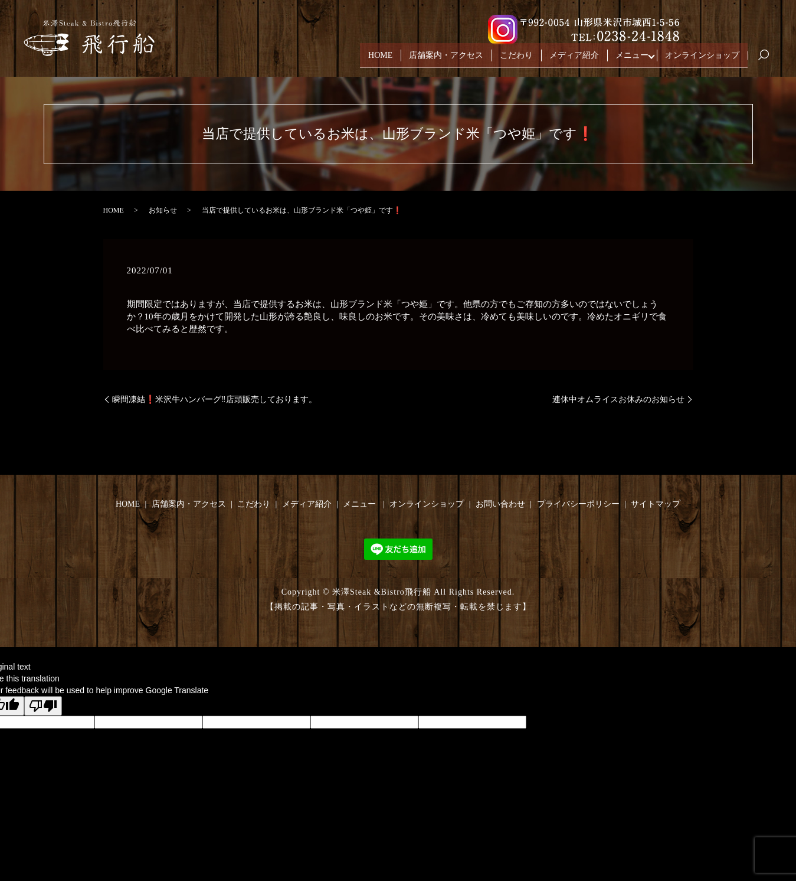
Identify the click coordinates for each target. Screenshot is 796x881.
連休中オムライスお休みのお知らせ (618, 399)
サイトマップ (655, 504)
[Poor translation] (43, 706)
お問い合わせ (500, 504)
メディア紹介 (574, 58)
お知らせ (163, 210)
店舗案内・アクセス (446, 58)
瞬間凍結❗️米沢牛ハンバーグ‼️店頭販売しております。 (214, 399)
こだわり (516, 58)
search (768, 58)
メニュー (631, 58)
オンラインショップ (702, 58)
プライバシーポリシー (578, 504)
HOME (380, 58)
